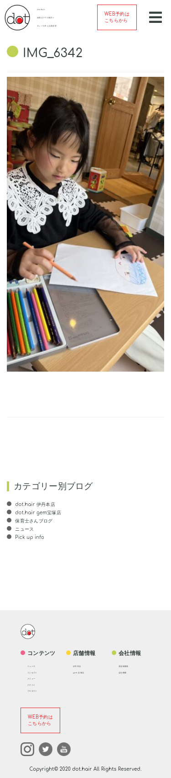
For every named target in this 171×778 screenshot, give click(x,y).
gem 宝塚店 (83, 672)
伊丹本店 (80, 666)
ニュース (24, 529)
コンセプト (37, 672)
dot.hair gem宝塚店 (37, 512)
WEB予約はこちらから (117, 17)
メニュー (34, 678)
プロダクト (37, 690)
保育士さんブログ (33, 520)
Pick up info (29, 537)
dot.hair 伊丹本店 (34, 504)
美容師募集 (128, 666)
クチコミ (34, 684)
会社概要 (126, 672)
